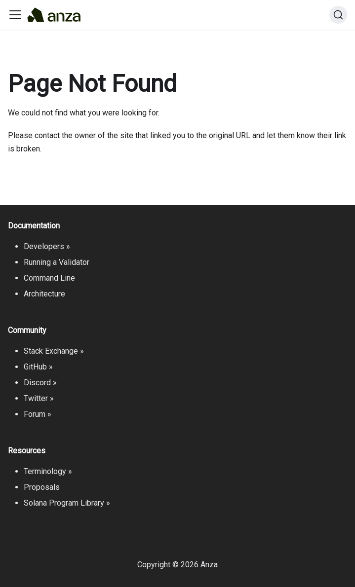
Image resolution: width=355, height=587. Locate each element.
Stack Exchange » (54, 351)
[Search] (338, 15)
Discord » (40, 382)
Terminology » (48, 471)
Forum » (37, 414)
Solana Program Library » (67, 503)
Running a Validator (56, 262)
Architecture (44, 293)
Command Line (49, 278)
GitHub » (38, 366)
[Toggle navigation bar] (15, 14)
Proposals (42, 487)
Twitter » (39, 398)
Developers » (47, 246)
